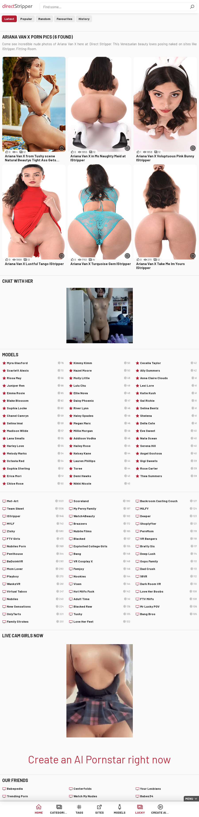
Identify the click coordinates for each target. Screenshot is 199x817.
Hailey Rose (101, 445)
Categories (59, 812)
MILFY (168, 508)
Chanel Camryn (35, 415)
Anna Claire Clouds (168, 378)
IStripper (35, 516)
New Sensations (35, 606)
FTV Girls (35, 538)
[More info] (61, 148)
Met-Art (35, 501)
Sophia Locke (35, 408)
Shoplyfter (168, 523)
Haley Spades (101, 415)
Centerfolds (82, 788)
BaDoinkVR (35, 561)
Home (39, 812)
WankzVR (35, 584)
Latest (9, 19)
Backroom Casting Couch (168, 501)
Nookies (101, 576)
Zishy (35, 531)
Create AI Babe (160, 812)
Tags (79, 812)
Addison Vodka (101, 438)
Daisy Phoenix (101, 400)
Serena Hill (168, 445)
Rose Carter (168, 468)
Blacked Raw (101, 606)
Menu (189, 798)
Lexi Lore (168, 385)
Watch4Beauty (101, 516)
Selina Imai (35, 423)
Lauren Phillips (101, 461)
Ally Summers (168, 370)
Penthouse (35, 553)
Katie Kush (168, 393)
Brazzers (101, 523)
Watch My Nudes (85, 796)
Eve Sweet (168, 430)
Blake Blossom (35, 400)
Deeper (168, 516)
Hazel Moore (101, 370)
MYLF (35, 523)
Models (120, 812)
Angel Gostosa (168, 453)
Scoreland (101, 501)
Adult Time (101, 599)
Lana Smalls (35, 438)
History (84, 19)
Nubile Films (101, 531)
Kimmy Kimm (101, 363)
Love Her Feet (101, 621)
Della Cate (168, 423)
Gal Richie (168, 400)
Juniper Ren (35, 385)
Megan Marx (101, 423)
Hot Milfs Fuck (101, 591)
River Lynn (101, 408)
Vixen (101, 584)
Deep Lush (168, 553)
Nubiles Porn (35, 546)
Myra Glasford (35, 363)
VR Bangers (168, 538)
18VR (168, 576)
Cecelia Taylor (168, 363)
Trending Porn (17, 796)
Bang (101, 553)
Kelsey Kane (101, 453)
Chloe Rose (35, 483)
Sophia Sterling (35, 468)
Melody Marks (35, 453)
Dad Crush (168, 568)
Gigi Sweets (168, 461)
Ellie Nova (101, 393)
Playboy (35, 576)
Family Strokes (35, 621)
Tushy (101, 614)
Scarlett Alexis (35, 370)
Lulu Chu (101, 385)
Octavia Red (35, 461)
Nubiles (35, 599)
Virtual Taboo (35, 591)
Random (44, 19)
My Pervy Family (101, 508)
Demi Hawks (101, 476)
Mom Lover (35, 568)
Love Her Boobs (168, 591)
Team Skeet (35, 508)
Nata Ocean (168, 438)
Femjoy (101, 568)
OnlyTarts (35, 614)
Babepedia (15, 788)
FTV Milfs (168, 599)
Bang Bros (168, 614)
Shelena (168, 415)
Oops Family (168, 561)
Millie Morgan (101, 430)
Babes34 (146, 796)
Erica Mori (35, 476)
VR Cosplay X (101, 561)
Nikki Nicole (101, 483)
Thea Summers (168, 476)
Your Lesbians (150, 788)
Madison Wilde (35, 430)
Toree (101, 468)
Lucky (140, 812)
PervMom (168, 531)
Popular (26, 19)
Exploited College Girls (101, 546)
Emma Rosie (35, 393)
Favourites (64, 19)
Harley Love (35, 445)
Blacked (101, 538)
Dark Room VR (168, 584)
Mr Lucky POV (168, 606)
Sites (99, 812)
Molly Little (101, 378)
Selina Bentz (168, 408)
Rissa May (35, 378)
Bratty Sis (168, 546)
